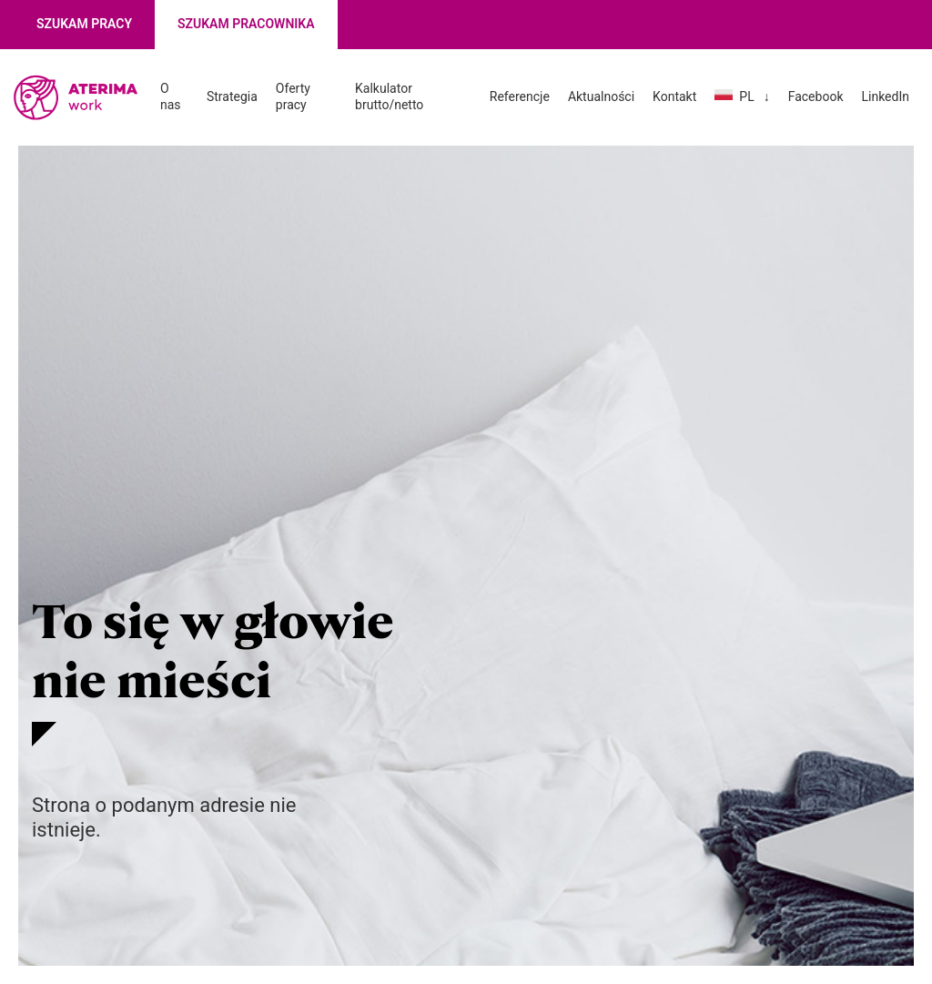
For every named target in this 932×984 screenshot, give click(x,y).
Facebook (816, 96)
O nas (170, 96)
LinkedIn (885, 96)
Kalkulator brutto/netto (389, 96)
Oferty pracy (293, 96)
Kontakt (674, 96)
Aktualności (601, 96)
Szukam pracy (84, 23)
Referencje (520, 96)
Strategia (232, 96)
